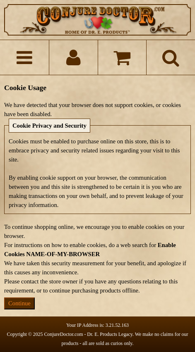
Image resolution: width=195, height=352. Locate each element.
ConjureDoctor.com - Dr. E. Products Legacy (88, 334)
